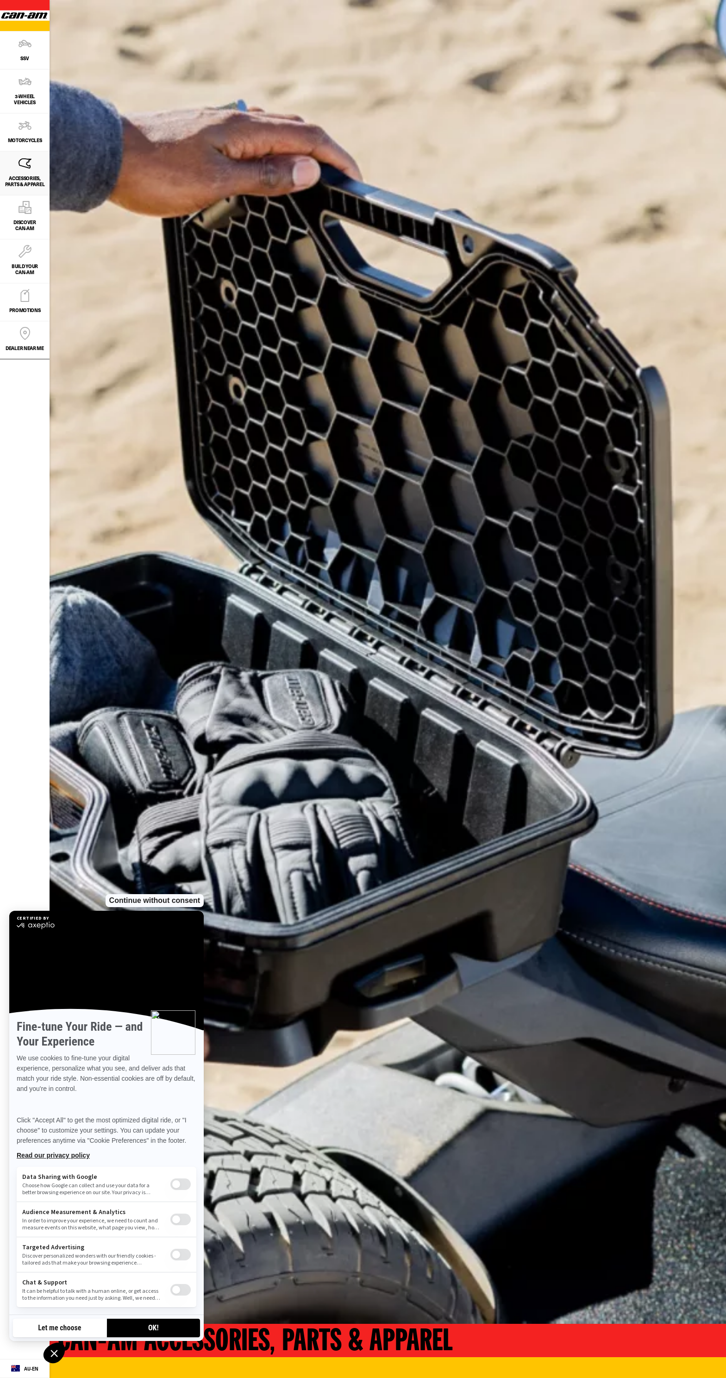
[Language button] (25, 1368)
